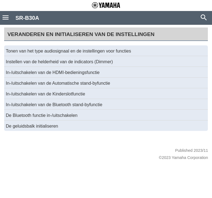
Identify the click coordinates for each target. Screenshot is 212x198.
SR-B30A (27, 18)
